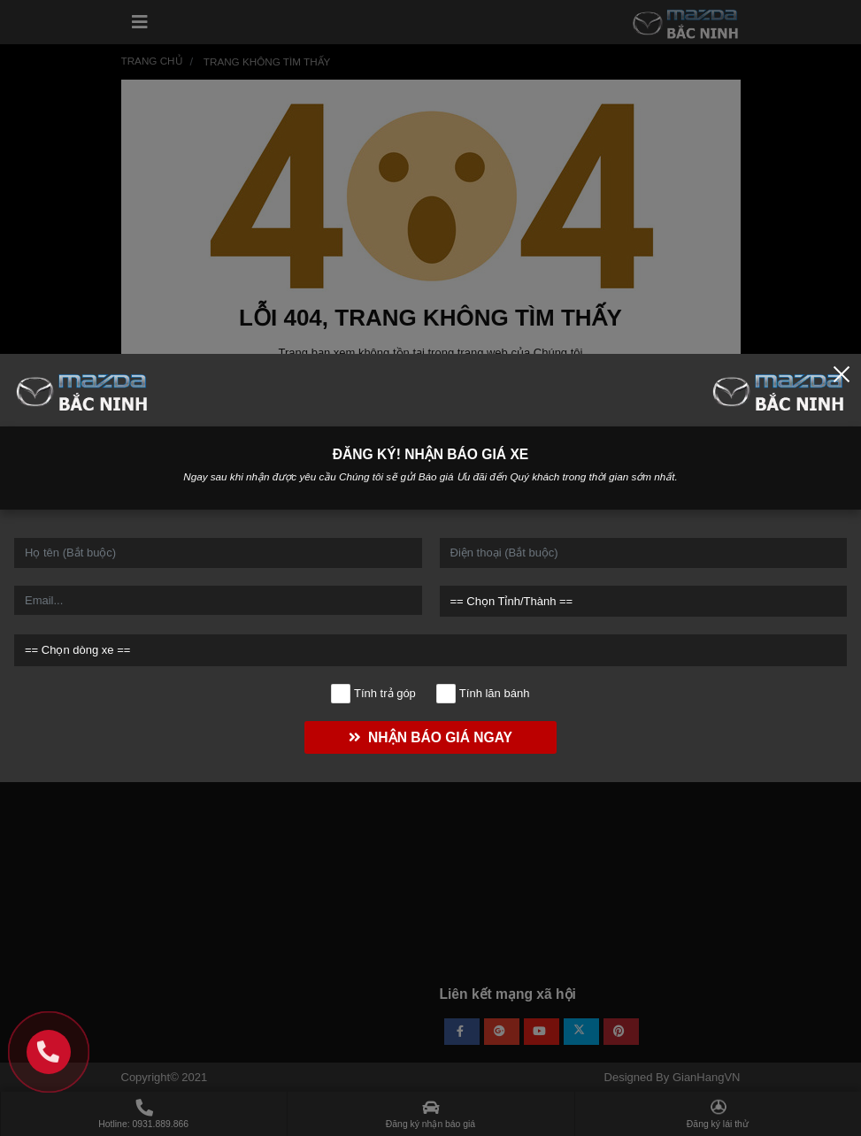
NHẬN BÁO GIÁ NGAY (430, 737)
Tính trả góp (374, 693)
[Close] (841, 373)
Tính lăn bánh (482, 693)
